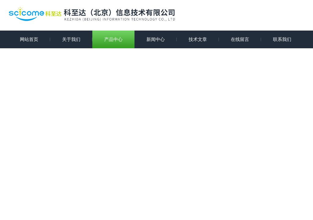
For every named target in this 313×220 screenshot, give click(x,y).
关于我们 (71, 39)
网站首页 (29, 39)
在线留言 (240, 39)
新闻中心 (155, 39)
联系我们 (282, 39)
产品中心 (113, 39)
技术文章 (198, 39)
